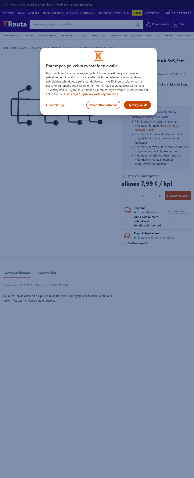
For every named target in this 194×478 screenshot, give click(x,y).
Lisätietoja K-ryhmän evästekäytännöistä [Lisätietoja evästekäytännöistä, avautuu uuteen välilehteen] (91, 93)
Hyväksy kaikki (138, 104)
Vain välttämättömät (103, 104)
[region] (98, 81)
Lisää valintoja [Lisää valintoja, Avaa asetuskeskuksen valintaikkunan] (55, 104)
